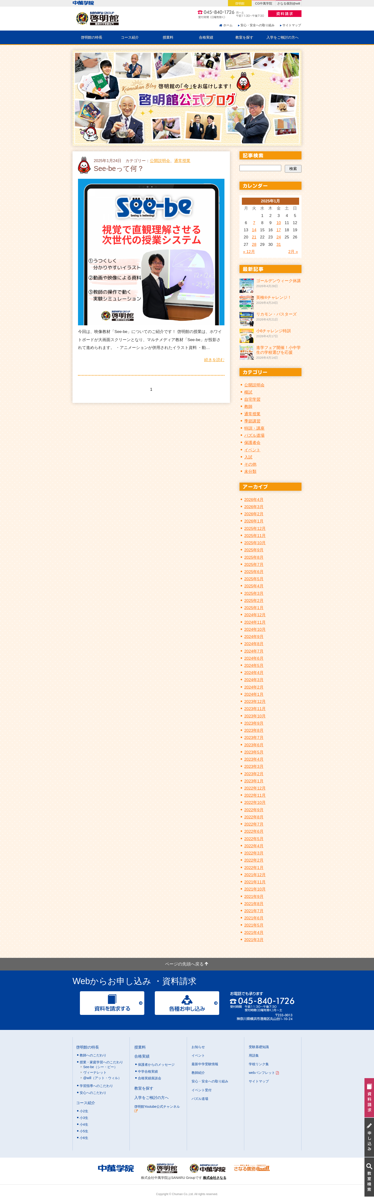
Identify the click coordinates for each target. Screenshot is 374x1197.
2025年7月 (254, 564)
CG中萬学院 (263, 3)
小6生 (84, 1138)
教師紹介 (198, 1073)
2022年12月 (255, 788)
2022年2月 (254, 860)
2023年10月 (255, 716)
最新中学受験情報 (205, 1064)
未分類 (250, 471)
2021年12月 (255, 875)
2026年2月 (254, 514)
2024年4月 (254, 672)
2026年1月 (254, 521)
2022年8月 (254, 817)
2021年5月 (254, 925)
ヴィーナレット (95, 1072)
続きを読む (214, 360)
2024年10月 (255, 629)
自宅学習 (252, 399)
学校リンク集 (259, 1064)
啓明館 (239, 3)
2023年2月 (254, 774)
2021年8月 (254, 904)
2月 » (293, 251)
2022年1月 (254, 867)
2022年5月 (254, 839)
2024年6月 (254, 658)
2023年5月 (254, 752)
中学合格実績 (148, 1071)
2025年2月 (254, 600)
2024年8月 (254, 644)
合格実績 (206, 37)
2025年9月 (254, 550)
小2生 (84, 1111)
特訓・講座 (254, 428)
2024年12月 (255, 615)
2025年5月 (254, 579)
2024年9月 (254, 636)
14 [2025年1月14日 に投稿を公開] (254, 230)
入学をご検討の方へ (282, 37)
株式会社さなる (214, 1178)
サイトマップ (291, 25)
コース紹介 (130, 37)
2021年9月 (254, 896)
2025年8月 (254, 557)
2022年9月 (254, 810)
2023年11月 (255, 709)
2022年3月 (254, 853)
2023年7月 (254, 737)
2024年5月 (254, 665)
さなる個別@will (288, 3)
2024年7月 (254, 651)
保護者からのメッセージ (156, 1064)
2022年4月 (254, 846)
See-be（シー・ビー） (100, 1067)
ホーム (228, 25)
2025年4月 (254, 586)
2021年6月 (254, 918)
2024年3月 (254, 680)
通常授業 (182, 160)
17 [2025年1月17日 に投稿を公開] (278, 230)
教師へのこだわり (93, 1055)
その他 (250, 464)
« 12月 (249, 251)
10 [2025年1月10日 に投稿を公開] (278, 223)
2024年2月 (254, 687)
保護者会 (252, 442)
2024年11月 (255, 622)
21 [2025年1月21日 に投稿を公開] (254, 237)
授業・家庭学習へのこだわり (101, 1062)
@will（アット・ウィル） (102, 1078)
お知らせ (198, 1047)
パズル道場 (254, 435)
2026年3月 (254, 507)
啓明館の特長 (91, 37)
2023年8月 (254, 730)
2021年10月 (255, 889)
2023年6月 (254, 745)
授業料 (168, 37)
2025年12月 (255, 528)
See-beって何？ (119, 168)
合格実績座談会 (149, 1078)
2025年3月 (254, 593)
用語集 (254, 1055)
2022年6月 (254, 831)
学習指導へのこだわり (96, 1086)
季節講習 (252, 421)
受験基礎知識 (259, 1047)
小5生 (84, 1131)
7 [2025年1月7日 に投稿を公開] (254, 223)
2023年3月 (254, 766)
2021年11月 (255, 882)
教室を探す (244, 37)
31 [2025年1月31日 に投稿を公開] (278, 244)
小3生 (84, 1118)
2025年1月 (254, 608)
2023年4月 (254, 759)
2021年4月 (254, 932)
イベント (252, 450)
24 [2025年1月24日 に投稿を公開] (278, 237)
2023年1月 (254, 781)
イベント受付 (202, 1090)
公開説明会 (160, 160)
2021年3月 (254, 940)
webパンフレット (264, 1073)
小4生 (84, 1124)
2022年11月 (255, 795)
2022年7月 (254, 824)
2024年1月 (254, 694)
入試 (248, 457)
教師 (248, 406)
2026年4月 (254, 499)
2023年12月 (255, 701)
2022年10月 (255, 802)
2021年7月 (254, 911)
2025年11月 (255, 535)
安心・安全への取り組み (257, 25)
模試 (248, 392)
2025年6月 (254, 571)
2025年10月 (255, 543)
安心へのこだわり (93, 1093)
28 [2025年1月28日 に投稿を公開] (254, 244)
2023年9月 (254, 723)
